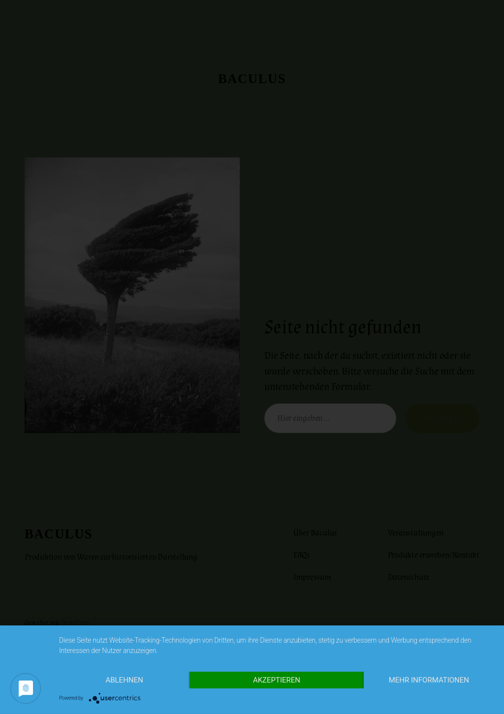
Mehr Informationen (429, 680)
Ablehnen (124, 680)
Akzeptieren (276, 680)
